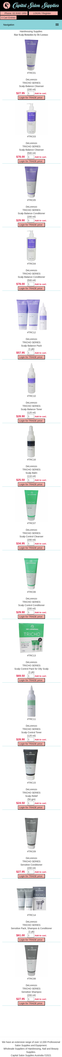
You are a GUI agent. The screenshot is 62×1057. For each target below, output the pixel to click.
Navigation (8, 24)
